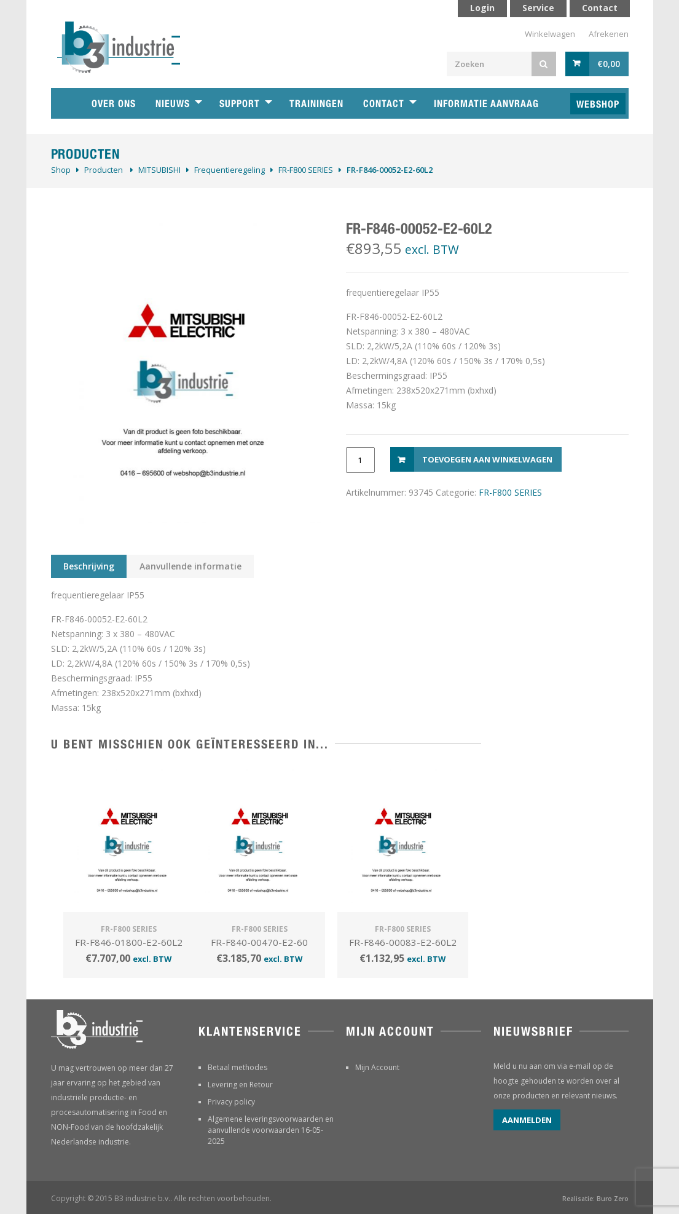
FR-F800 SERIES (305, 169)
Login (482, 8)
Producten (103, 169)
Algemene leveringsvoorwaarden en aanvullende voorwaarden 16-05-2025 (271, 1130)
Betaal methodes (237, 1067)
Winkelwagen (550, 33)
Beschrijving (88, 566)
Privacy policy (231, 1102)
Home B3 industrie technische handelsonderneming (66, 103)
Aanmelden (527, 1119)
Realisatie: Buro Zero (595, 1198)
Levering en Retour (240, 1084)
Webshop (597, 104)
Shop (61, 169)
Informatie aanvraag (486, 103)
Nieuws (172, 103)
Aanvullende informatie (190, 566)
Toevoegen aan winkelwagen (487, 459)
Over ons (114, 103)
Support (239, 103)
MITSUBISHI (159, 169)
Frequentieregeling (229, 169)
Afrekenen (609, 33)
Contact (383, 103)
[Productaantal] (360, 460)
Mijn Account (377, 1067)
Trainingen (316, 103)
